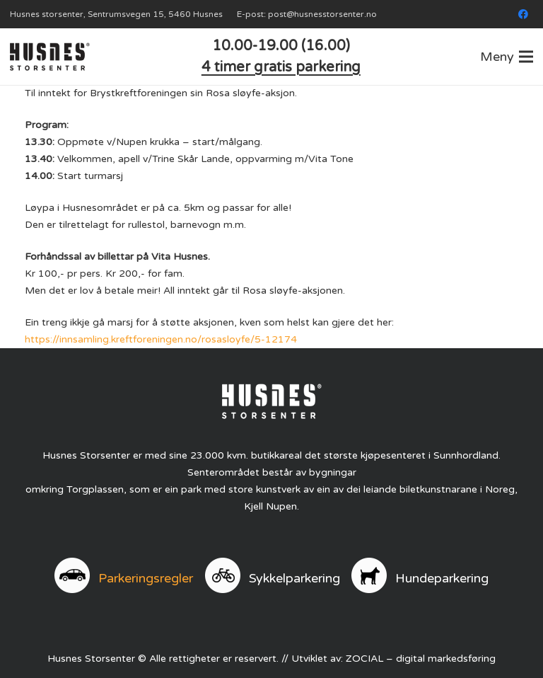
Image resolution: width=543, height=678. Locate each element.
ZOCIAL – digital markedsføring (421, 659)
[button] (506, 56)
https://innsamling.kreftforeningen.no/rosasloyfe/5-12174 (161, 339)
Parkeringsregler (145, 578)
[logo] (50, 56)
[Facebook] (523, 14)
